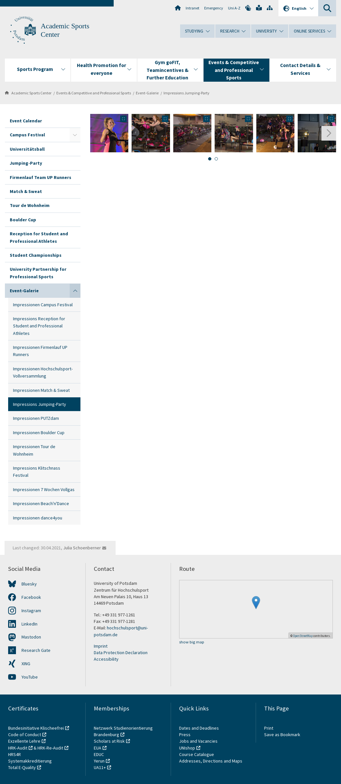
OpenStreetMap (303, 636)
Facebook (31, 597)
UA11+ (100, 767)
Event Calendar (26, 121)
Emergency (213, 8)
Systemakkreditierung (30, 761)
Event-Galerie (147, 92)
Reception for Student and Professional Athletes (39, 237)
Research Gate (35, 650)
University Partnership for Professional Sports (38, 272)
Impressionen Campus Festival (43, 305)
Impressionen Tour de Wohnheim (34, 450)
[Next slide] (328, 133)
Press (185, 734)
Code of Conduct (24, 734)
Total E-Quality (22, 767)
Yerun (99, 761)
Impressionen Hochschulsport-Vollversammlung (43, 372)
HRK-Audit (17, 748)
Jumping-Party (26, 163)
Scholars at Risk (109, 741)
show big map (191, 642)
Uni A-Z (234, 8)
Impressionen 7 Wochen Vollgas (44, 489)
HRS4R (14, 754)
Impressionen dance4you (37, 518)
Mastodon (31, 637)
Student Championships (36, 255)
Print (268, 728)
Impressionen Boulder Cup (38, 432)
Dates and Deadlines (199, 728)
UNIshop (187, 748)
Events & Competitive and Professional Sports (93, 92)
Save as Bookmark (282, 734)
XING (25, 664)
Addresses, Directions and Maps (210, 761)
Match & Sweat (26, 191)
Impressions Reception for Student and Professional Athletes (39, 326)
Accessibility (106, 659)
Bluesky (29, 584)
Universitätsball (27, 149)
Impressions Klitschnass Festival (36, 471)
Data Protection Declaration (121, 652)
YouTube (29, 677)
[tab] (209, 158)
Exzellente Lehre (24, 741)
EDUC (99, 754)
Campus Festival (27, 135)
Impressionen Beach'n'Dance (41, 503)
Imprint (100, 646)
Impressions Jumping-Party (186, 92)
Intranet (192, 8)
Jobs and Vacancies (198, 741)
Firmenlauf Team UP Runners (40, 177)
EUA (97, 748)
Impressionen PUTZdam (36, 418)
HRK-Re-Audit (50, 748)
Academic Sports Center (31, 92)
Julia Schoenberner (82, 548)
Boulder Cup (23, 220)
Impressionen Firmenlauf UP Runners (40, 350)
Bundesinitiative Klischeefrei (36, 728)
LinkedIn (29, 624)
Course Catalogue (196, 754)
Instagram (31, 610)
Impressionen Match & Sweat (41, 390)
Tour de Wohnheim (30, 205)
